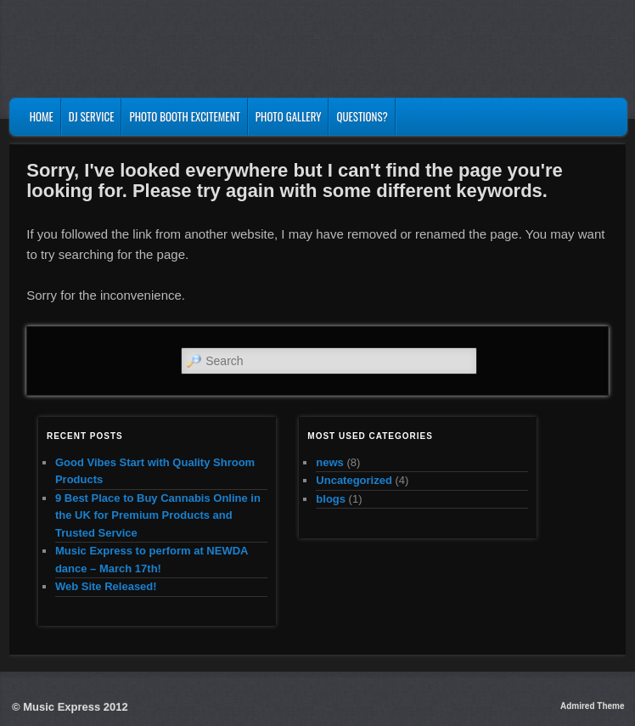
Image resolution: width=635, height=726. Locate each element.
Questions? (361, 116)
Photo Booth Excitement (184, 116)
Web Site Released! (106, 586)
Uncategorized (354, 480)
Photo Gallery (289, 116)
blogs (331, 498)
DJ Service (92, 116)
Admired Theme (592, 706)
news (330, 462)
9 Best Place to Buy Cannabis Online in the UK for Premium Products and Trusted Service (158, 515)
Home (41, 116)
